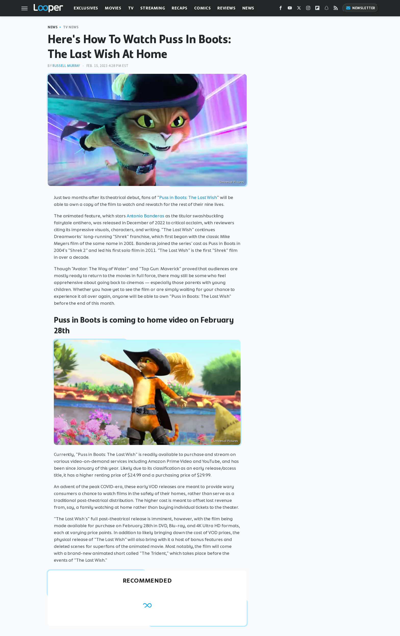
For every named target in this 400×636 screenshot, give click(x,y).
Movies (113, 8)
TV (131, 8)
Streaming (152, 8)
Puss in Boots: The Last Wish (188, 197)
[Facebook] (280, 9)
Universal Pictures (232, 181)
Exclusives (86, 8)
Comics (202, 8)
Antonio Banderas (145, 216)
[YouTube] (289, 9)
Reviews (226, 8)
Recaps (180, 8)
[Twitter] (299, 9)
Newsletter (360, 8)
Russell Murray (66, 66)
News (248, 8)
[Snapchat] (326, 9)
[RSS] (335, 9)
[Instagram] (308, 9)
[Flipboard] (317, 9)
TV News (71, 27)
